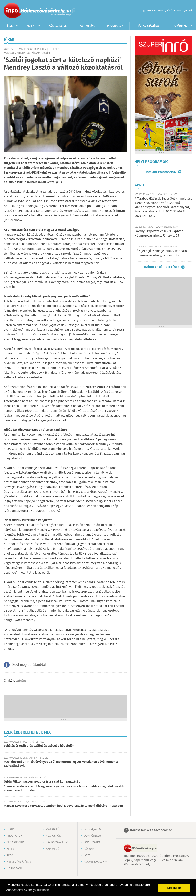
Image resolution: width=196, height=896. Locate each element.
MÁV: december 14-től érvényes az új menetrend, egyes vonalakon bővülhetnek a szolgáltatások (61, 763)
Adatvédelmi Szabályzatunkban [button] (27, 890)
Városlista (73, 10)
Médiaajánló (92, 829)
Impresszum (92, 842)
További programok (160, 171)
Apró (10, 855)
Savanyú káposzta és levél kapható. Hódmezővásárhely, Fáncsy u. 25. (159, 233)
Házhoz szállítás (148, 26)
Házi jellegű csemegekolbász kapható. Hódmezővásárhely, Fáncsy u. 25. (161, 253)
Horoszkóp (14, 868)
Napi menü (52, 849)
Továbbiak (180, 26)
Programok (115, 26)
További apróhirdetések (160, 267)
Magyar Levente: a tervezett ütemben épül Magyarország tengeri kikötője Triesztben (63, 805)
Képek (30, 26)
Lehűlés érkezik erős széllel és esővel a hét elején (39, 746)
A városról (53, 836)
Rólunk (89, 849)
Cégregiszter (58, 26)
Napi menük (87, 26)
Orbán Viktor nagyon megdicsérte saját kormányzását (42, 781)
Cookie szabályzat (96, 862)
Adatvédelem (92, 836)
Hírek (9, 26)
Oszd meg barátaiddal (29, 664)
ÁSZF (87, 855)
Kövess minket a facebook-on (151, 830)
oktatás (21, 680)
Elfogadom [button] (174, 887)
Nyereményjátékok (19, 862)
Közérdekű (52, 829)
